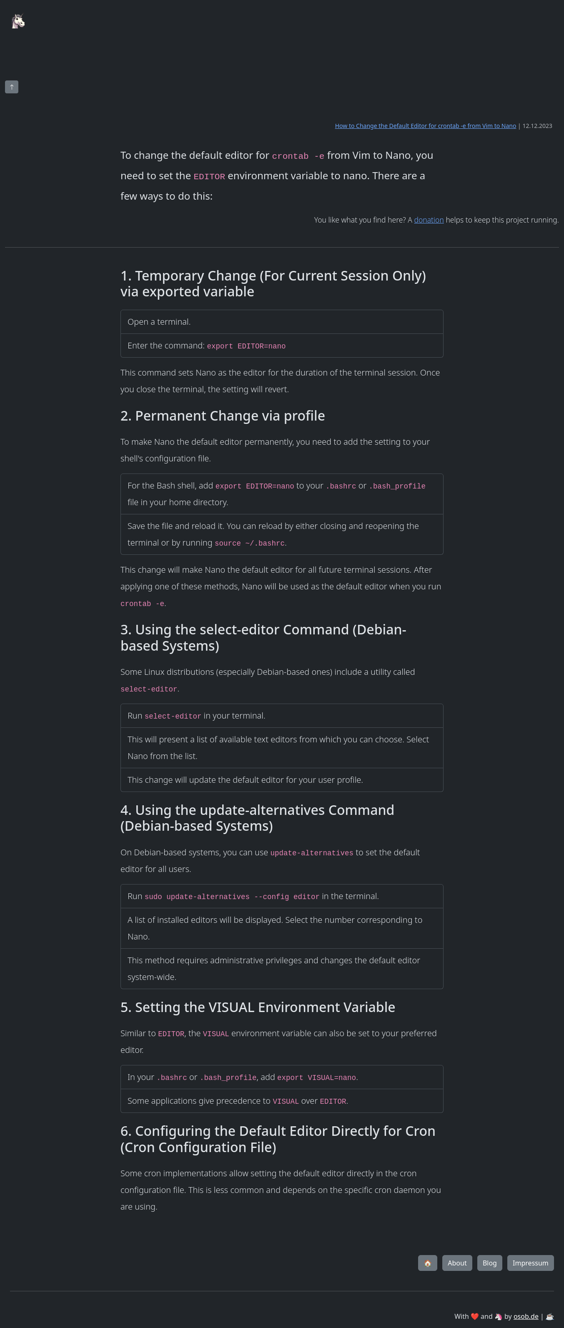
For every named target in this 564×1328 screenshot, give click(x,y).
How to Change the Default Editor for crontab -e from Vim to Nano (425, 126)
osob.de (526, 1316)
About (457, 1263)
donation (429, 220)
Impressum (531, 1263)
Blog (490, 1263)
